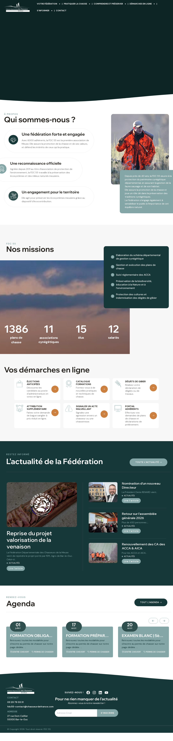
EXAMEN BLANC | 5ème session (143, 635)
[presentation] (153, 621)
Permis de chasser (43, 652)
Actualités (14, 563)
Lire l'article (16, 568)
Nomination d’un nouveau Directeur (141, 485)
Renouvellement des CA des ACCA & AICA (143, 546)
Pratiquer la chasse (77, 3)
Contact (61, 10)
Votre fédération (49, 3)
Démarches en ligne (142, 3)
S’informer (45, 10)
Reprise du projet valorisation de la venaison (29, 540)
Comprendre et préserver (110, 3)
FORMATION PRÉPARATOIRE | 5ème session (87, 635)
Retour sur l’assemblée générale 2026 (139, 516)
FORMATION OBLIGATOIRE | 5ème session (31, 635)
